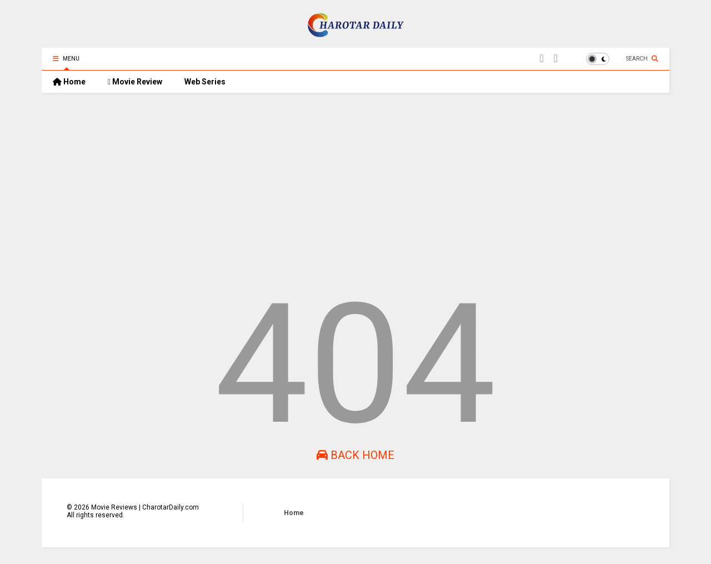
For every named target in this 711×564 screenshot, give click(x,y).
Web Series (205, 81)
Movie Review (135, 81)
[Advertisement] (355, 187)
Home (69, 81)
